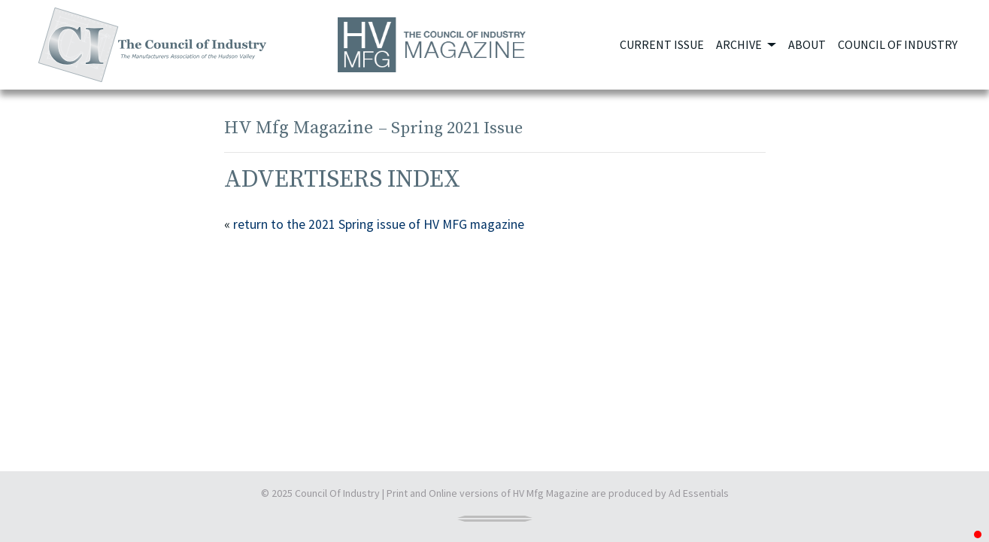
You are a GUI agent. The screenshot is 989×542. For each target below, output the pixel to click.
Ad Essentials (699, 493)
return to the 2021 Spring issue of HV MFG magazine (378, 224)
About (807, 44)
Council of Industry (897, 44)
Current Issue (662, 44)
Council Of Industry (337, 493)
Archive (740, 44)
